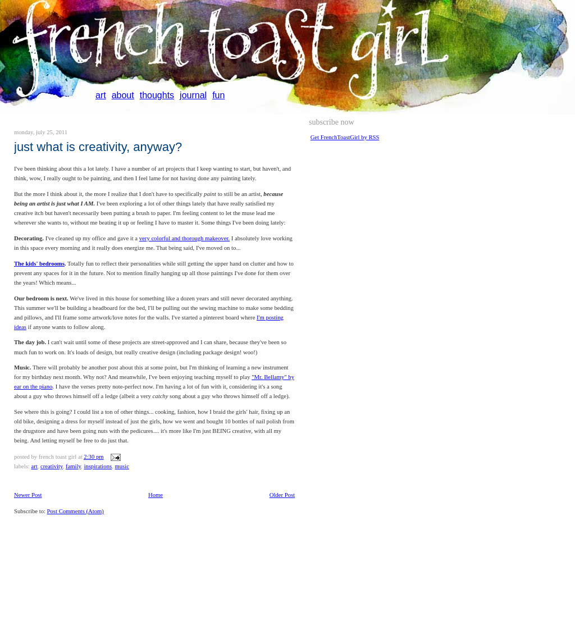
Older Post (282, 495)
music (122, 466)
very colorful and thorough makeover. (184, 238)
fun (218, 95)
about (123, 95)
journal (193, 95)
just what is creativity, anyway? (98, 147)
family (73, 466)
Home (155, 495)
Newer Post (28, 495)
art (100, 95)
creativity (51, 466)
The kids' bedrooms (39, 264)
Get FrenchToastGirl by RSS (345, 137)
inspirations (98, 466)
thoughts (157, 95)
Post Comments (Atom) (75, 511)
